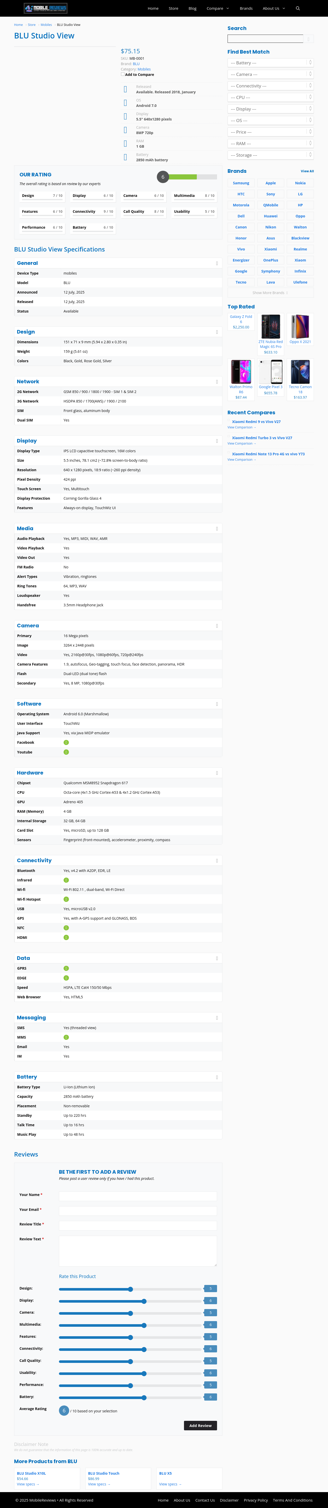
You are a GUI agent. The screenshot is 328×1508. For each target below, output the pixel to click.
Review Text (31, 1238)
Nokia (300, 182)
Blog (193, 8)
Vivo (241, 249)
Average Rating (33, 1408)
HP (300, 205)
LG (300, 194)
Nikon (270, 227)
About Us (277, 8)
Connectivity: (31, 1348)
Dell (241, 216)
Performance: (31, 1384)
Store (173, 8)
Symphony (270, 271)
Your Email (30, 1209)
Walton (300, 227)
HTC (241, 194)
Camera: (26, 1312)
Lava (270, 282)
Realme (300, 249)
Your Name (31, 1194)
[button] (298, 8)
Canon (241, 227)
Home (153, 8)
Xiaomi (270, 249)
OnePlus (270, 260)
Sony (270, 194)
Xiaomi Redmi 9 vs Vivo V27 (256, 421)
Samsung (241, 182)
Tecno (241, 282)
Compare (221, 8)
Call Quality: (30, 1360)
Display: (26, 1300)
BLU (72, 1461)
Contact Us (205, 1500)
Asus (270, 238)
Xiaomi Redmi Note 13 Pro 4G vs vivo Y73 (268, 453)
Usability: (27, 1372)
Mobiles (144, 69)
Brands (246, 8)
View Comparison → (242, 427)
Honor (241, 238)
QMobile (270, 205)
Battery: (26, 1396)
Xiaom (300, 260)
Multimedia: (30, 1324)
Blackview (300, 238)
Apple (271, 182)
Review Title (31, 1224)
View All (307, 171)
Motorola (241, 205)
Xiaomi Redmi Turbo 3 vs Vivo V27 (262, 437)
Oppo (300, 216)
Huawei (271, 216)
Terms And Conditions (293, 1500)
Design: (26, 1288)
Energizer (241, 260)
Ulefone (300, 282)
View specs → (28, 1484)
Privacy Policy (256, 1500)
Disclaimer (229, 1500)
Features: (27, 1336)
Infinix (300, 271)
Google (241, 271)
